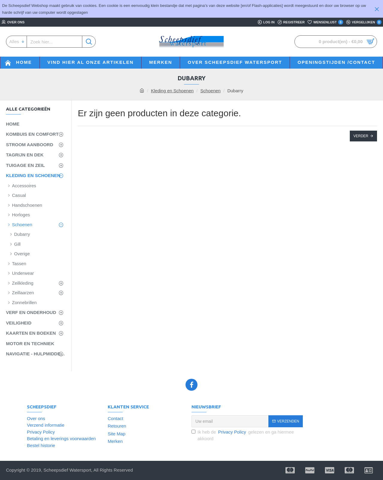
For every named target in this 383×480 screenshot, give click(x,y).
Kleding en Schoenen (172, 90)
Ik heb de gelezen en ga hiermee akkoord (243, 435)
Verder (360, 136)
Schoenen (210, 90)
